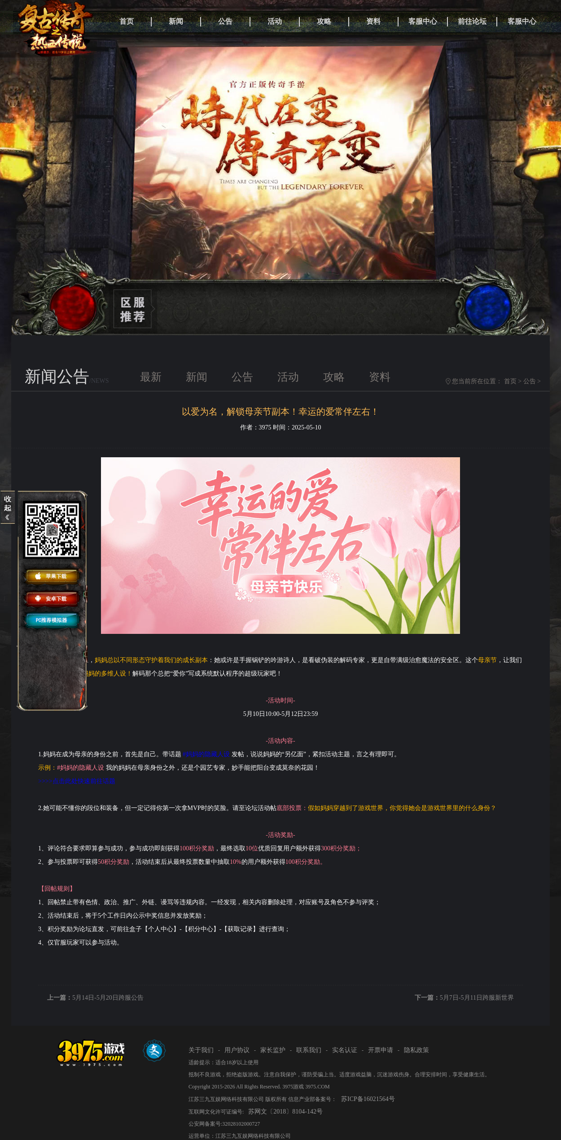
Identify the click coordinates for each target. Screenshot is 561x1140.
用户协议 (237, 1050)
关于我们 (201, 1050)
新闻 (176, 21)
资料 (373, 21)
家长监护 (272, 1050)
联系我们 (308, 1050)
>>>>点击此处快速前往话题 (76, 781)
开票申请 (380, 1050)
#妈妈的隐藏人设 (206, 754)
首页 (126, 21)
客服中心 (422, 21)
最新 (151, 377)
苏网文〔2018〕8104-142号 (285, 1111)
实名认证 (344, 1050)
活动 (274, 21)
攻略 (324, 21)
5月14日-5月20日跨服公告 (108, 997)
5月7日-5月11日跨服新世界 (477, 997)
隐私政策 (416, 1050)
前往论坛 (472, 21)
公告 (225, 21)
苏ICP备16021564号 (368, 1099)
